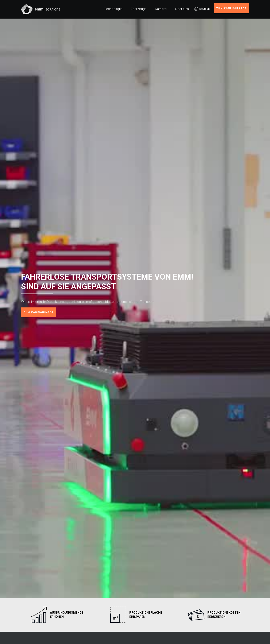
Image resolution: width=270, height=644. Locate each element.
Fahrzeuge (139, 9)
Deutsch (204, 8)
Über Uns (182, 9)
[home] (40, 9)
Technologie (113, 9)
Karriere (161, 9)
